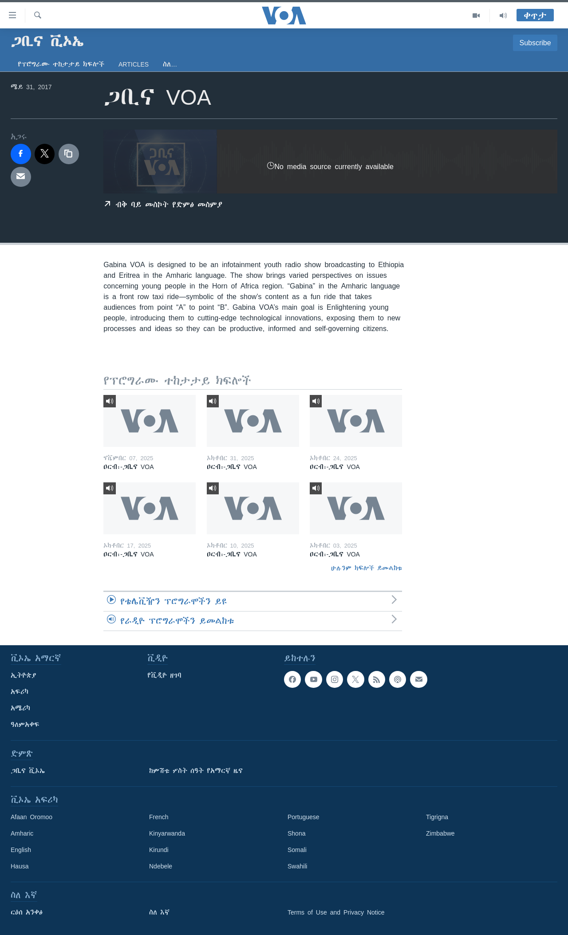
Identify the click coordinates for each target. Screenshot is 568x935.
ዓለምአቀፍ (25, 725)
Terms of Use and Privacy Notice (336, 912)
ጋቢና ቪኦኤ (28, 771)
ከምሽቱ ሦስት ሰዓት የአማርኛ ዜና (196, 771)
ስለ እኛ (159, 912)
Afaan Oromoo (31, 817)
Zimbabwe (440, 833)
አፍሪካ (19, 692)
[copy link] (69, 154)
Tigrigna (437, 817)
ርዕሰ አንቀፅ (27, 912)
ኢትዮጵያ (23, 675)
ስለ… (170, 64)
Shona (296, 833)
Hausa (19, 866)
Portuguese (304, 817)
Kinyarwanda (167, 833)
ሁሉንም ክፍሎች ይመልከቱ (366, 568)
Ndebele (160, 866)
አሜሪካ (20, 708)
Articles (133, 64)
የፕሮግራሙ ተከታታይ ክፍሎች (61, 64)
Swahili (297, 866)
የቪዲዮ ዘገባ (164, 675)
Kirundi (159, 850)
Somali (297, 850)
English (21, 850)
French (159, 817)
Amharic (22, 833)
